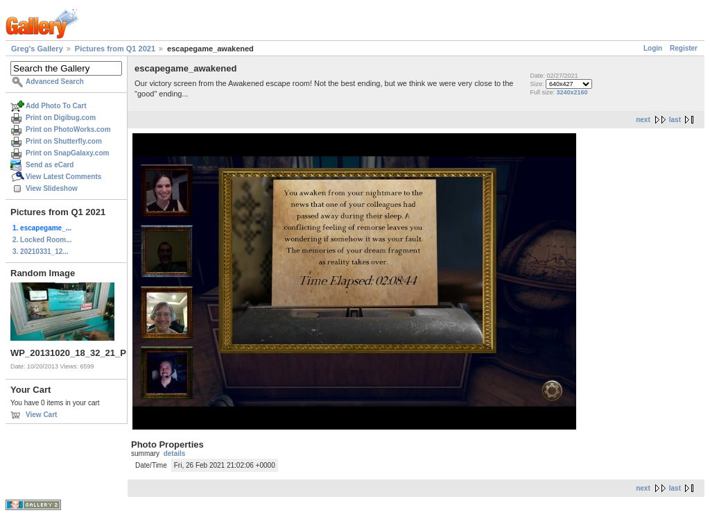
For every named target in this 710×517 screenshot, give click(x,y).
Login (652, 48)
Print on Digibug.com (61, 117)
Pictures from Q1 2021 (115, 48)
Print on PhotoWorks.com (68, 129)
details (175, 453)
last (675, 120)
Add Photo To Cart (56, 106)
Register (684, 48)
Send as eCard (49, 165)
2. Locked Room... (42, 240)
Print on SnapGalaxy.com (67, 153)
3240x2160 (571, 92)
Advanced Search (55, 81)
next (643, 120)
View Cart (41, 414)
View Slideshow (52, 188)
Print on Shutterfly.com (64, 141)
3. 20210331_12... (40, 251)
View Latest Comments (63, 176)
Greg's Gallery (37, 48)
